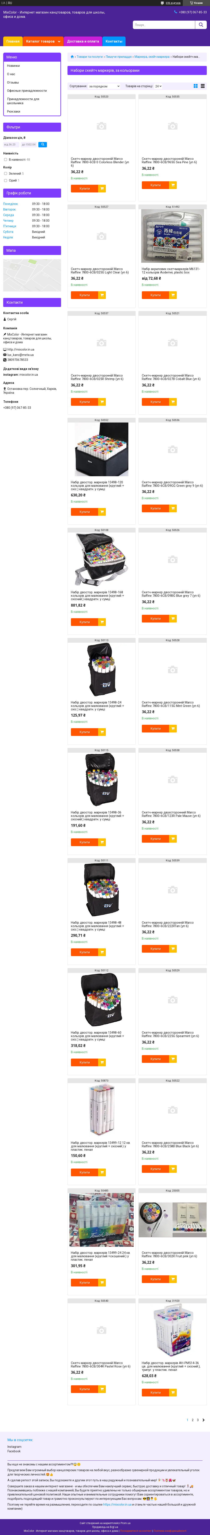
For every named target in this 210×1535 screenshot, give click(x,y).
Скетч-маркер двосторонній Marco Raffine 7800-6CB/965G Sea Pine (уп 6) (169, 160)
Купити (85, 188)
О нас (11, 74)
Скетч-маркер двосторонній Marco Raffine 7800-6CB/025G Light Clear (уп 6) (100, 270)
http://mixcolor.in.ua (21, 349)
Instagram (14, 1446)
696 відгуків (173, 3)
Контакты (114, 41)
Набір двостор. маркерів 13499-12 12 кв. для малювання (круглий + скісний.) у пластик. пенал (100, 1146)
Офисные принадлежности (27, 91)
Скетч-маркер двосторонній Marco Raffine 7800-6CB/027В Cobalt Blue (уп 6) (171, 377)
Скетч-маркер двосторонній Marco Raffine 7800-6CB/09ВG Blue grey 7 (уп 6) (171, 594)
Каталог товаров (40, 41)
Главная (13, 41)
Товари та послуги (90, 56)
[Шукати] (201, 25)
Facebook (14, 1451)
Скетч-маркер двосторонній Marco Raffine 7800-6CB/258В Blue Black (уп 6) (170, 1144)
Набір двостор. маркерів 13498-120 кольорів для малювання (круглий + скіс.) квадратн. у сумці (97, 486)
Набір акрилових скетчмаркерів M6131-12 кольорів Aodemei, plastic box (171, 270)
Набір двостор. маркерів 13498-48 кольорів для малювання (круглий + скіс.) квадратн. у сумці (97, 926)
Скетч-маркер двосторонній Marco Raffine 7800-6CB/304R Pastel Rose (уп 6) (100, 1364)
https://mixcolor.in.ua (117, 1504)
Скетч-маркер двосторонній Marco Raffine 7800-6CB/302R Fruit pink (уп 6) (169, 1254)
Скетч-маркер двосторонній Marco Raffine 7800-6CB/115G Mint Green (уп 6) (171, 704)
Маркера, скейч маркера (152, 56)
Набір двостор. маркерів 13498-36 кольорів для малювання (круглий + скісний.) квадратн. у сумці (97, 816)
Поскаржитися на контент (136, 1530)
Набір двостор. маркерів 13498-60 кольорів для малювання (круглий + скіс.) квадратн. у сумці (97, 1036)
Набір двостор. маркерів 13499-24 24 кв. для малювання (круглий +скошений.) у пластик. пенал (100, 1256)
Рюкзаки (13, 111)
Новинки (13, 66)
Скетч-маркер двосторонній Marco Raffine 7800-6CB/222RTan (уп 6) (168, 924)
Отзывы (13, 82)
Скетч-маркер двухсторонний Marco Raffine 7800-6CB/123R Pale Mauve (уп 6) (171, 814)
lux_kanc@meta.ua (21, 355)
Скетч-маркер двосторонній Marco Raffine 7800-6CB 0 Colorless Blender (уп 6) (100, 162)
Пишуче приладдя (119, 56)
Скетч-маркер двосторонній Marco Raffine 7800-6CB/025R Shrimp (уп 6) (97, 377)
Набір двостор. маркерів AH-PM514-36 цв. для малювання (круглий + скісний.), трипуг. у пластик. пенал (171, 1366)
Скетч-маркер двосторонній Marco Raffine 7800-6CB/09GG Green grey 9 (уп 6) (172, 484)
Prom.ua (125, 1523)
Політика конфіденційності (170, 1530)
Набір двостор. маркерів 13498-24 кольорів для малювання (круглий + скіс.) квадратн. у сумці (97, 706)
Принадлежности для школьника (23, 101)
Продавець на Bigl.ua (105, 1527)
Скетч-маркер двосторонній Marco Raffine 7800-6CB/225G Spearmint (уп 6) (170, 1034)
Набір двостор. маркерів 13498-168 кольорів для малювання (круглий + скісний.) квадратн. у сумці (97, 596)
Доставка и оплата (83, 41)
